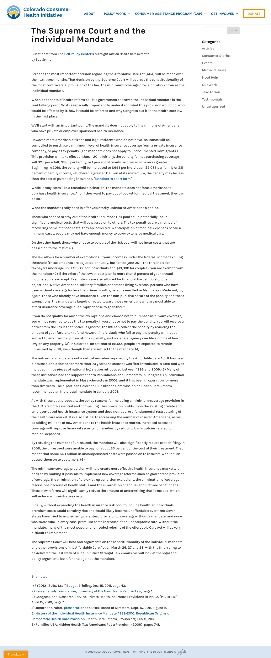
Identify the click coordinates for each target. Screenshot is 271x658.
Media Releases (214, 70)
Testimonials (212, 99)
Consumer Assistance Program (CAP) (168, 14)
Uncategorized (213, 106)
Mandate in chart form (113, 179)
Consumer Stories (216, 56)
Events (207, 63)
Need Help (210, 77)
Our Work (209, 85)
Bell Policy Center (77, 54)
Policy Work (115, 14)
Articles (208, 48)
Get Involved (222, 14)
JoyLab (181, 651)
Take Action (211, 92)
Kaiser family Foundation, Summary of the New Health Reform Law (88, 591)
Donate (254, 14)
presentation (74, 608)
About (89, 14)
